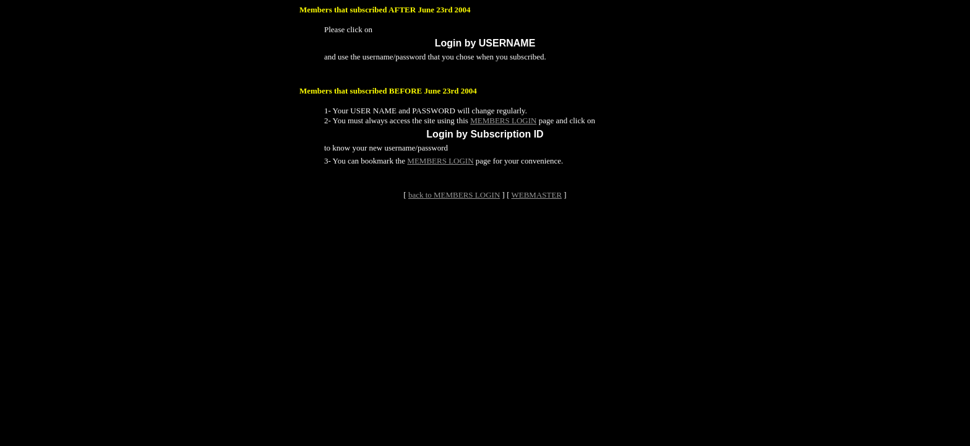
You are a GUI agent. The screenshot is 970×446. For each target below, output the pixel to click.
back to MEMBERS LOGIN (454, 194)
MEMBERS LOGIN (503, 120)
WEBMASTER (536, 194)
